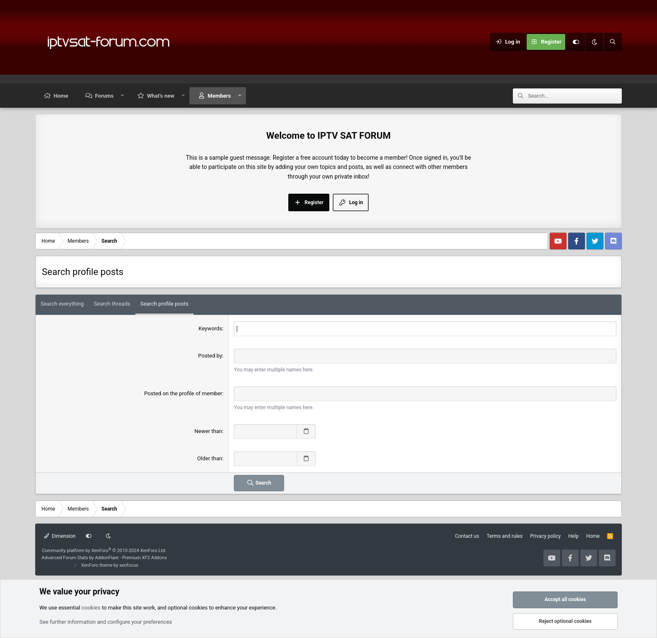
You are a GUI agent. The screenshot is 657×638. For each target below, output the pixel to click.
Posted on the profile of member (183, 393)
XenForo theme (97, 565)
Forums (104, 96)
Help (573, 536)
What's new (160, 96)
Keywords (210, 328)
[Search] (612, 42)
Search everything (62, 304)
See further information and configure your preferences (105, 622)
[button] (122, 95)
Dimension (59, 536)
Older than (209, 458)
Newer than (208, 431)
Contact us (467, 536)
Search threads (112, 304)
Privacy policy (545, 536)
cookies (91, 607)
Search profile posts (164, 304)
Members (219, 96)
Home (61, 96)
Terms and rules (504, 536)
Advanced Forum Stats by (104, 557)
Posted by (210, 356)
